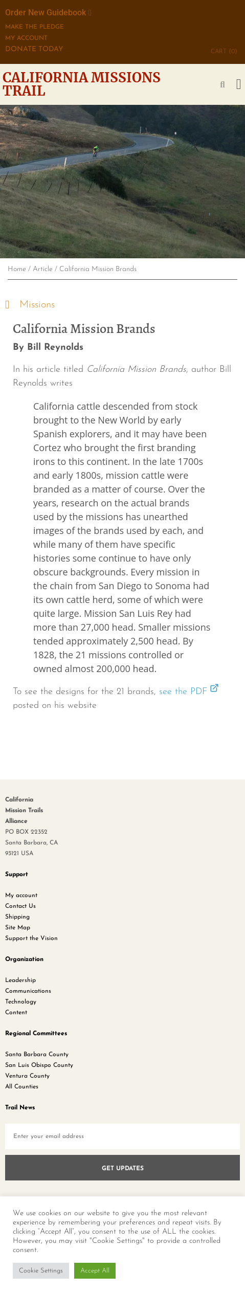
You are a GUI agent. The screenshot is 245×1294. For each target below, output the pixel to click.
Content (16, 1013)
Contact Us (20, 906)
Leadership (20, 980)
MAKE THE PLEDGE (34, 27)
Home (17, 269)
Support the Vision (31, 938)
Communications (28, 991)
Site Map (17, 928)
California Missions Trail (82, 84)
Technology (20, 1002)
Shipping (17, 917)
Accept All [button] (94, 1270)
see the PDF (183, 692)
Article (43, 269)
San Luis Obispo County (39, 1065)
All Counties (21, 1087)
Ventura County (27, 1076)
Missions (37, 305)
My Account (26, 38)
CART (224, 52)
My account (21, 896)
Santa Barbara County (37, 1055)
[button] (239, 84)
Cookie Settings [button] (41, 1270)
